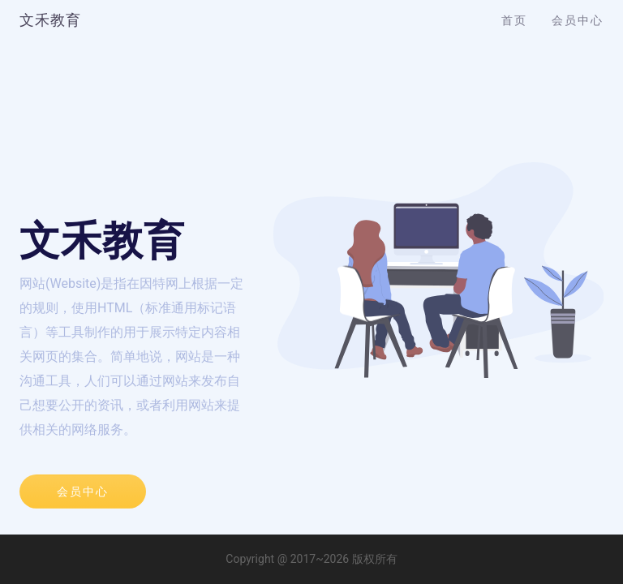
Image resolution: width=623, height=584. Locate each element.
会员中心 (578, 20)
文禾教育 (50, 19)
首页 (514, 20)
